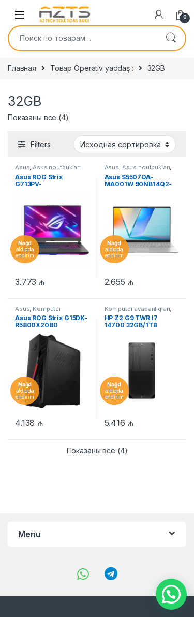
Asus (22, 167)
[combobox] (82, 38)
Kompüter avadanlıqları (38, 312)
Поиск (170, 38)
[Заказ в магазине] (124, 144)
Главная (22, 68)
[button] (171, 594)
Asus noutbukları (57, 167)
